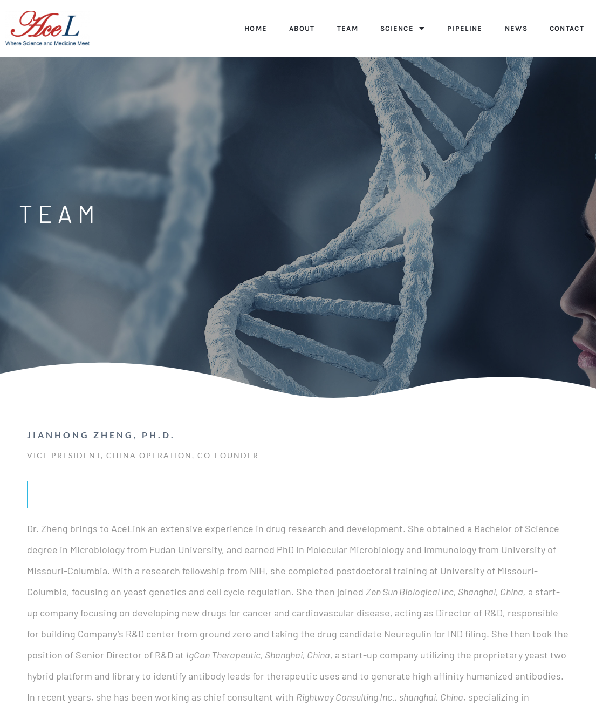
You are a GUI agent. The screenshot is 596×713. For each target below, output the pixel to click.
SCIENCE (402, 28)
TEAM (347, 28)
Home (255, 28)
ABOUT (302, 28)
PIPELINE (464, 28)
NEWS (516, 28)
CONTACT (567, 28)
